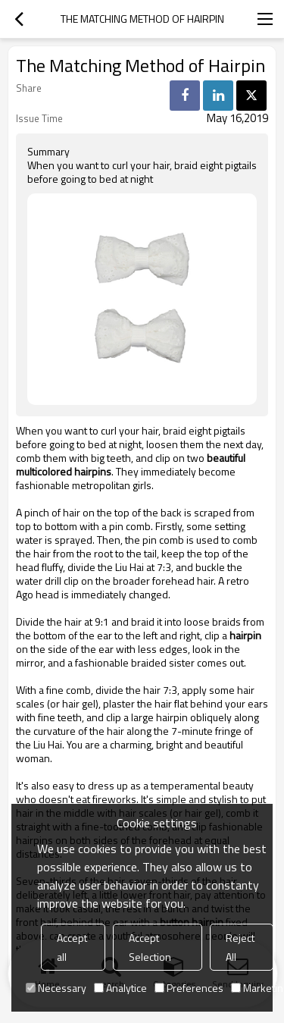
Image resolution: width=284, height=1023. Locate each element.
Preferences (188, 988)
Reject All (240, 947)
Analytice (120, 988)
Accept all (72, 947)
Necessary (56, 988)
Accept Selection (150, 947)
